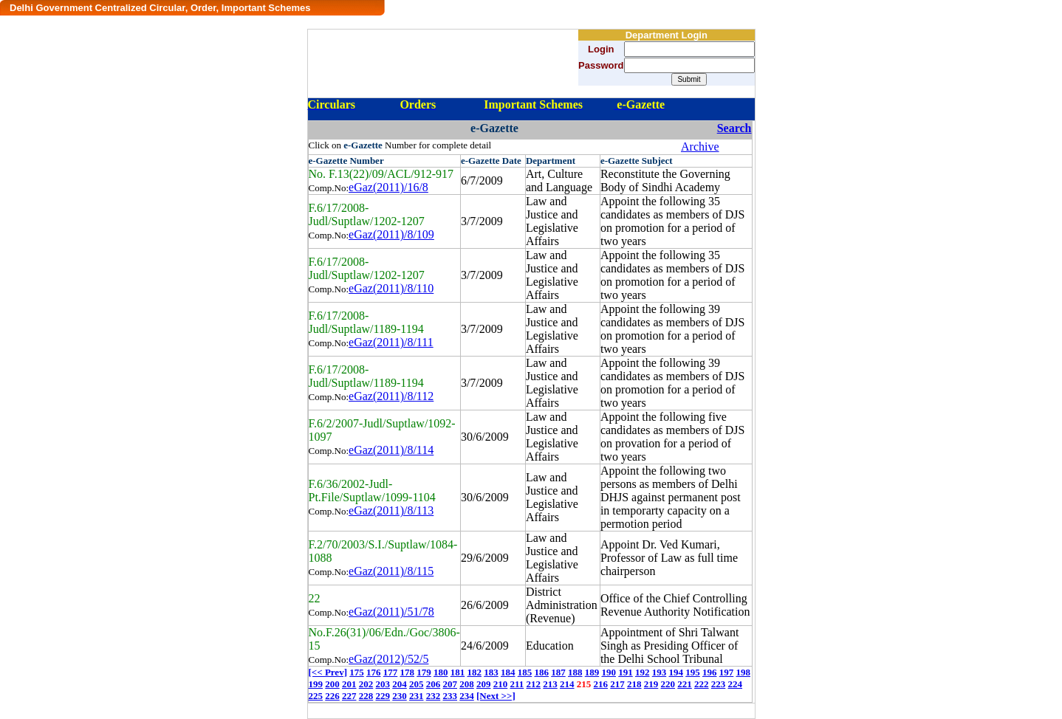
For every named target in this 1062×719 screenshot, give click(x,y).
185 (525, 672)
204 (399, 683)
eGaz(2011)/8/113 (391, 510)
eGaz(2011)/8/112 (391, 396)
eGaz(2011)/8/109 (391, 234)
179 (424, 672)
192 (642, 672)
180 (441, 672)
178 (407, 672)
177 (390, 672)
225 (316, 695)
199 (316, 683)
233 (450, 695)
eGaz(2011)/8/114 (391, 450)
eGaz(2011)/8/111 (391, 342)
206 (433, 683)
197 (726, 672)
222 (701, 683)
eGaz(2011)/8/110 (391, 288)
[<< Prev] (328, 672)
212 (534, 683)
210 (500, 683)
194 (675, 672)
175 (356, 672)
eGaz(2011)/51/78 (391, 611)
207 (450, 683)
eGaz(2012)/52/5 (388, 659)
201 (349, 683)
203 (383, 683)
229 (383, 695)
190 (608, 672)
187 (558, 672)
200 (332, 683)
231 (416, 695)
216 (601, 683)
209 (483, 683)
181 (458, 672)
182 (474, 672)
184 (508, 672)
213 (550, 683)
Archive (700, 146)
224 (735, 683)
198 (743, 672)
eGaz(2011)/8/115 (391, 571)
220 (668, 683)
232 (433, 695)
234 (466, 695)
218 (634, 683)
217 (617, 683)
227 (349, 695)
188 (575, 672)
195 (692, 672)
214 (567, 683)
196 (709, 672)
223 (718, 683)
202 (366, 683)
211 (517, 683)
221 (684, 683)
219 (651, 683)
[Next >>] (495, 695)
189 (592, 672)
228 (366, 695)
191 (625, 672)
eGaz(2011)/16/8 (388, 187)
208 (466, 683)
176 (373, 672)
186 (541, 672)
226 (332, 695)
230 (399, 695)
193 (659, 672)
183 (491, 672)
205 (416, 683)
